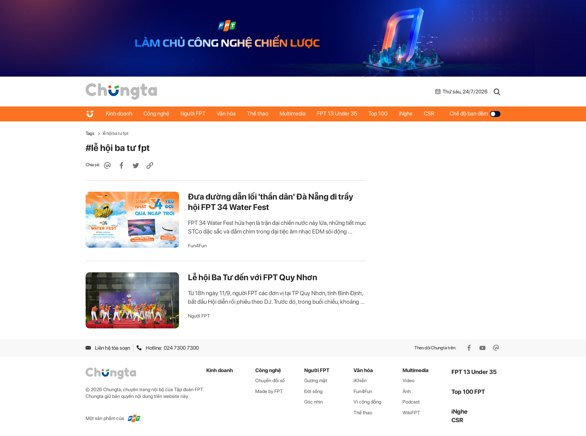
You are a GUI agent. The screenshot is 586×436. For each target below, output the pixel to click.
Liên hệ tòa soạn (108, 348)
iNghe (406, 113)
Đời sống (313, 391)
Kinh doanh (119, 113)
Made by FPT (269, 391)
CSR (429, 113)
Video (408, 380)
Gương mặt (315, 380)
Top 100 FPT (468, 391)
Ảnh (407, 391)
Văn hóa (226, 113)
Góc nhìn (313, 402)
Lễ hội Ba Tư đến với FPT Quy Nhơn (252, 277)
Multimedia (293, 113)
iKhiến (360, 380)
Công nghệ (156, 113)
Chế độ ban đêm (475, 113)
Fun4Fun (197, 245)
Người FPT (193, 113)
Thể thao (257, 113)
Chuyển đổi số (270, 380)
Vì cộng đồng (367, 402)
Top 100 (378, 113)
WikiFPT (411, 412)
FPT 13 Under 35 (337, 113)
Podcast (411, 402)
